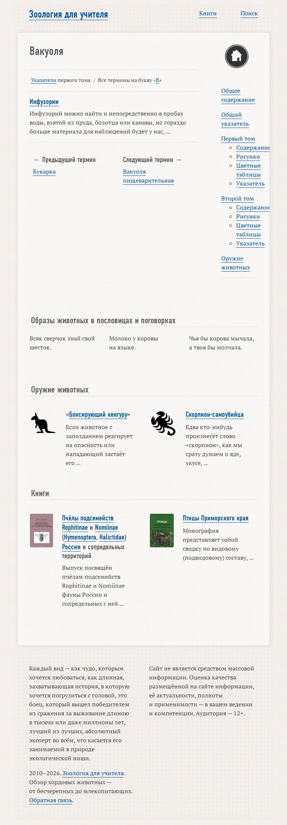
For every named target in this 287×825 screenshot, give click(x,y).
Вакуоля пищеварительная (148, 175)
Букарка (44, 171)
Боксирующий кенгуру (98, 414)
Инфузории (44, 102)
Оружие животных (235, 262)
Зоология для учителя (68, 14)
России (71, 547)
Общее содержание (238, 95)
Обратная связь (50, 800)
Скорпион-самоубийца (215, 414)
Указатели (43, 79)
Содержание (253, 147)
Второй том (237, 198)
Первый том (238, 138)
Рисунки (248, 156)
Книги (208, 13)
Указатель (250, 183)
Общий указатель (235, 119)
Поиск (249, 13)
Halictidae (111, 537)
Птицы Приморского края (216, 518)
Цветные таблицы (248, 169)
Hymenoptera (80, 537)
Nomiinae (106, 527)
